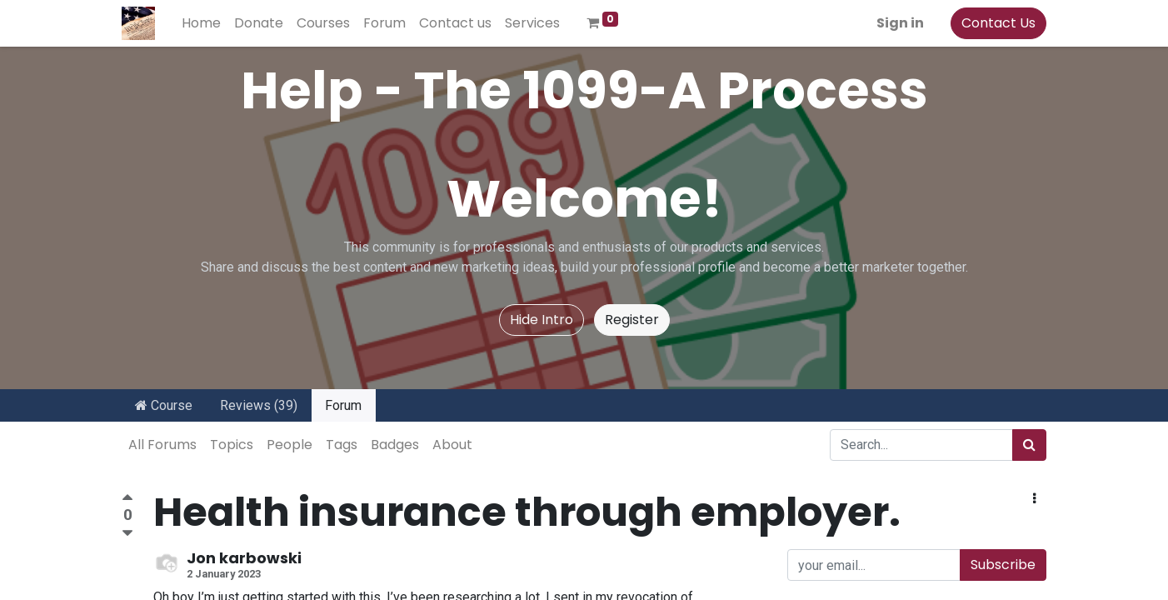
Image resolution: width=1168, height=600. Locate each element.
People (289, 444)
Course (163, 405)
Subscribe (1003, 564)
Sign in (900, 22)
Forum (343, 405)
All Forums (162, 444)
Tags (341, 444)
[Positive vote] (127, 500)
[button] (1034, 499)
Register (632, 319)
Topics (231, 444)
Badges (395, 444)
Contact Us (998, 22)
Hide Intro (541, 319)
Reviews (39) (258, 405)
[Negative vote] (127, 533)
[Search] (1029, 445)
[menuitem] (201, 23)
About (452, 444)
